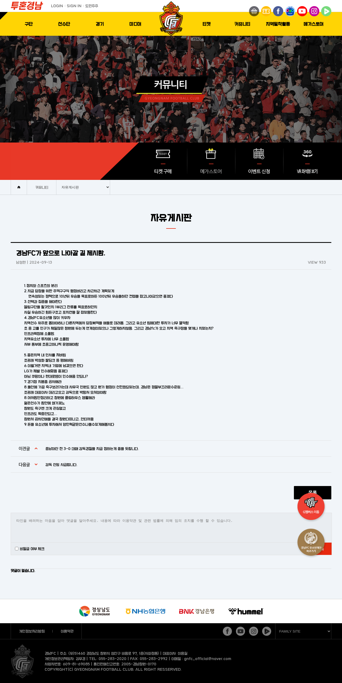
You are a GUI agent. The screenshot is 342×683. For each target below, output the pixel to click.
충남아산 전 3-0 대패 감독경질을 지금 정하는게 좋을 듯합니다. (92, 448)
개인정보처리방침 (32, 631)
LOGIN (57, 5)
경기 (100, 24)
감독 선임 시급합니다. (61, 464)
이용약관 (67, 631)
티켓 (207, 24)
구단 (29, 24)
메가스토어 (314, 24)
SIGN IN (74, 5)
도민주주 (91, 5)
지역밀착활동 (278, 24)
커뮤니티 (242, 24)
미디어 (135, 24)
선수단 (64, 24)
